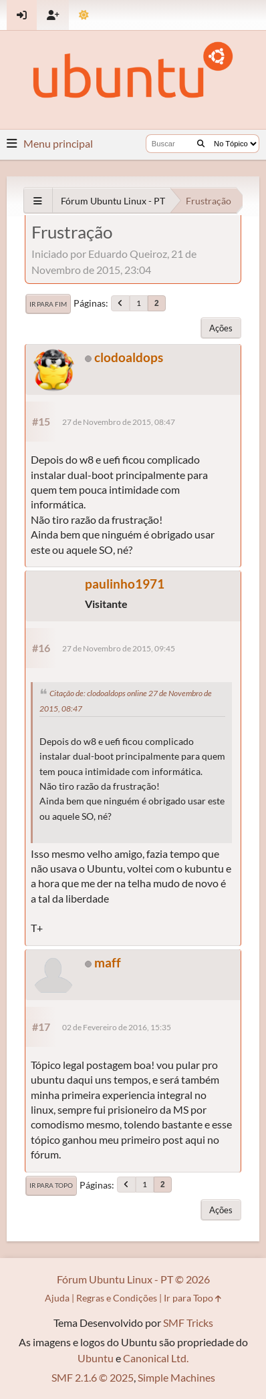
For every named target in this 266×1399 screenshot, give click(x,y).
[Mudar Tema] (84, 15)
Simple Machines (176, 1377)
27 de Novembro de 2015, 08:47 (118, 422)
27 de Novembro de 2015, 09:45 (118, 648)
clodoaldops (128, 357)
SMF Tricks (188, 1322)
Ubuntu (96, 1358)
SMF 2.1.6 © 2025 (92, 1377)
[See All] (37, 200)
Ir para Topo (51, 1185)
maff (107, 962)
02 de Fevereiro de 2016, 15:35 (116, 1027)
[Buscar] (200, 143)
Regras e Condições (116, 1297)
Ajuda (57, 1297)
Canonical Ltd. (155, 1358)
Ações (221, 328)
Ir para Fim (48, 304)
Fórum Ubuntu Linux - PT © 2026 (133, 1279)
